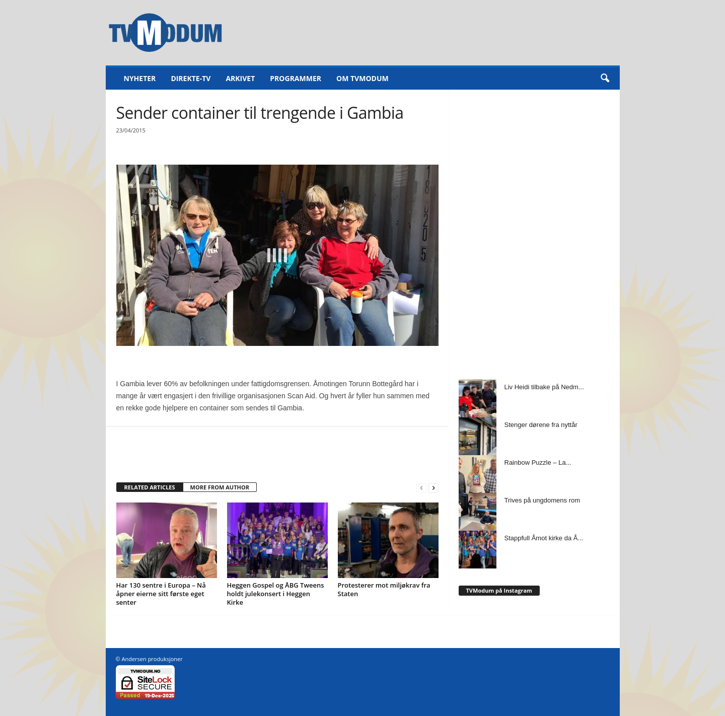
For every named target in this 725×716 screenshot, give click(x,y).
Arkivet (240, 78)
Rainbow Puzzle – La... (537, 462)
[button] (605, 78)
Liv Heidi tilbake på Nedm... (544, 387)
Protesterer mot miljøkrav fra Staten (384, 589)
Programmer (295, 78)
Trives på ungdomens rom (542, 500)
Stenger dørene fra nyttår (540, 424)
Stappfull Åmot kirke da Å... (544, 538)
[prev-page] (421, 487)
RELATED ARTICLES (149, 487)
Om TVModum (362, 78)
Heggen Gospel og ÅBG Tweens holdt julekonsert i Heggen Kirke (275, 594)
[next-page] (433, 487)
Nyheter (140, 78)
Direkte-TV (190, 78)
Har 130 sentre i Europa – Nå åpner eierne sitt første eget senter (161, 594)
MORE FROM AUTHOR (219, 487)
